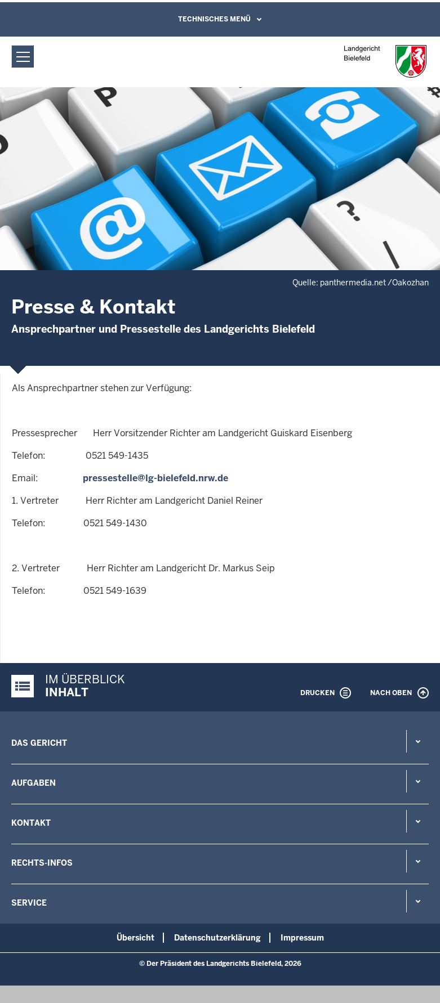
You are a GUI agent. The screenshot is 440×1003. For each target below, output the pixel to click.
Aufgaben (33, 783)
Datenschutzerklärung (217, 938)
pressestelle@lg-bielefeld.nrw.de (155, 478)
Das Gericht (39, 743)
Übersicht (135, 938)
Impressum (302, 938)
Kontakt (31, 823)
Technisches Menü (214, 19)
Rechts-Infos (42, 863)
